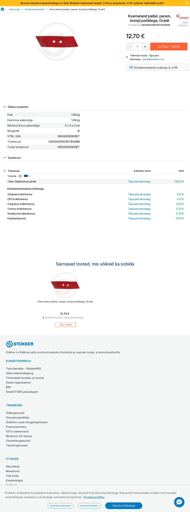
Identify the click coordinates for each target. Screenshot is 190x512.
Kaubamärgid (14, 480)
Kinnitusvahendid (34, 9)
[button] (179, 502)
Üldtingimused (15, 412)
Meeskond (12, 471)
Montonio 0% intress (19, 436)
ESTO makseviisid (17, 431)
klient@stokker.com (153, 59)
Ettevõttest (13, 466)
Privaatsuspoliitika (93, 497)
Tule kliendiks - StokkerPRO (23, 368)
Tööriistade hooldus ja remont (25, 377)
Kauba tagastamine (18, 382)
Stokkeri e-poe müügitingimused (26, 422)
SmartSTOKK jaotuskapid (22, 391)
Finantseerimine (16, 426)
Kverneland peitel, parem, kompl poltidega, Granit (77, 9)
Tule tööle (12, 475)
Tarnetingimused (16, 445)
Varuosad (14, 9)
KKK (8, 387)
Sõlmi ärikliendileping (19, 373)
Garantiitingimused (18, 440)
